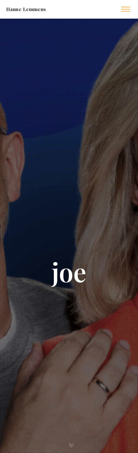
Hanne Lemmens (26, 9)
